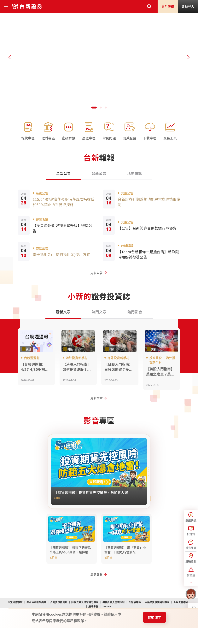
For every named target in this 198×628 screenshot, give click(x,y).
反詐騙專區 (135, 602)
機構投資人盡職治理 (113, 602)
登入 (188, 6)
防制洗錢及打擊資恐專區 (85, 602)
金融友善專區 (180, 602)
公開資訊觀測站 (58, 602)
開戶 (167, 6)
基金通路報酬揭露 (36, 602)
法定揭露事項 (15, 602)
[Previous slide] (9, 57)
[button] (93, 107)
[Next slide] (188, 57)
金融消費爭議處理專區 (157, 602)
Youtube (106, 606)
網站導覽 (93, 606)
